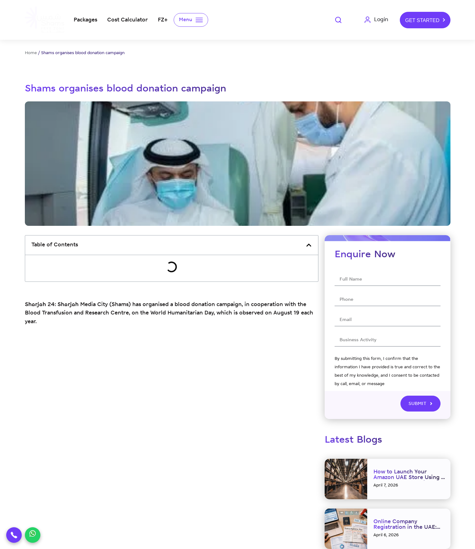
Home (31, 53)
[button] (309, 245)
